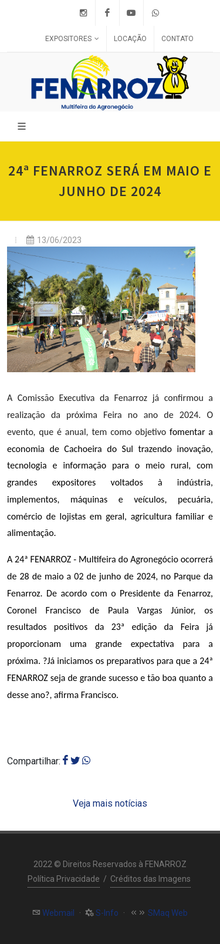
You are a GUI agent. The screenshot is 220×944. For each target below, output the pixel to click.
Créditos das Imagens (150, 879)
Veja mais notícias (110, 803)
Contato (177, 39)
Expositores (72, 39)
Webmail (57, 913)
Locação (130, 39)
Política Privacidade (64, 879)
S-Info (106, 913)
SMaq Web (167, 913)
